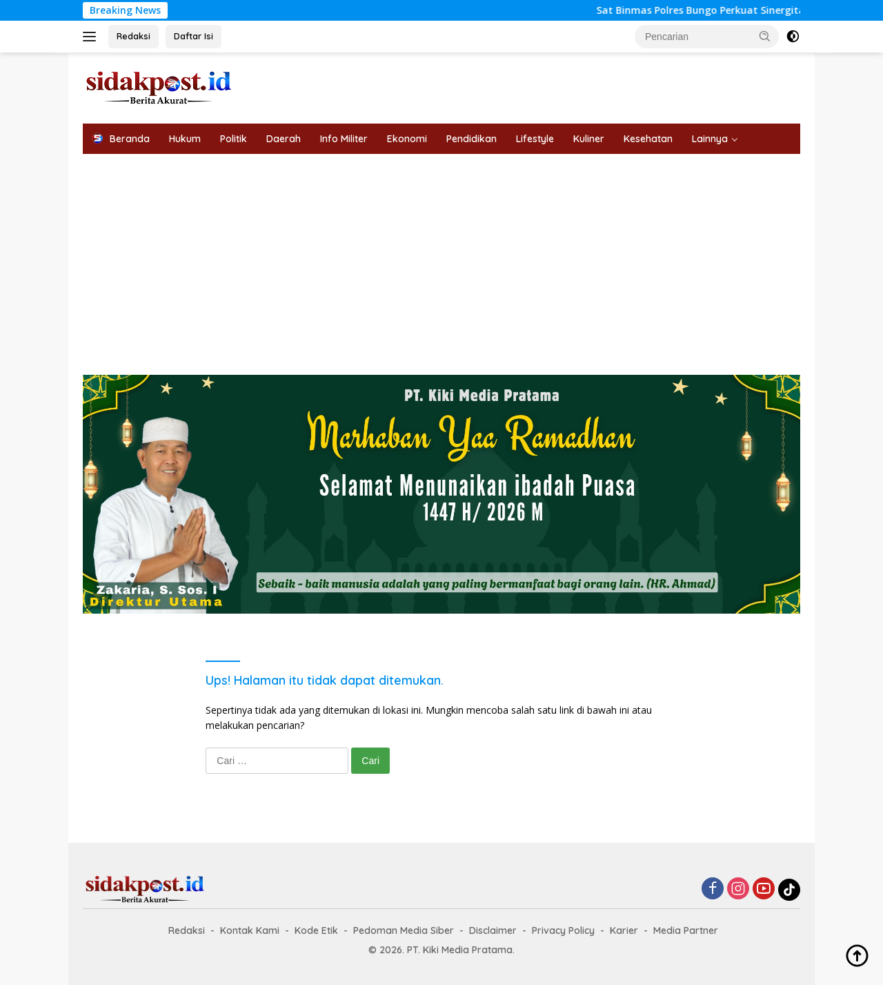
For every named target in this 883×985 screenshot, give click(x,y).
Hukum (185, 139)
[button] (765, 36)
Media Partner (685, 930)
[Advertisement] (441, 257)
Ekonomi (407, 139)
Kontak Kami (249, 930)
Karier (624, 930)
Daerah (283, 139)
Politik (233, 139)
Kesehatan (648, 139)
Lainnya (710, 139)
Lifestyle (535, 139)
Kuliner (588, 139)
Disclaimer (493, 930)
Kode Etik (316, 930)
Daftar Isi (193, 35)
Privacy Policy (563, 930)
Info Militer (344, 139)
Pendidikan (471, 139)
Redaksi (133, 35)
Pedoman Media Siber (403, 930)
